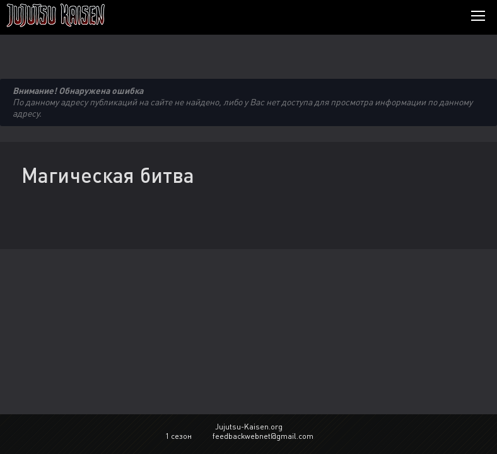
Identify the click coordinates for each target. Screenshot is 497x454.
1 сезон (178, 436)
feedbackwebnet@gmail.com (263, 436)
